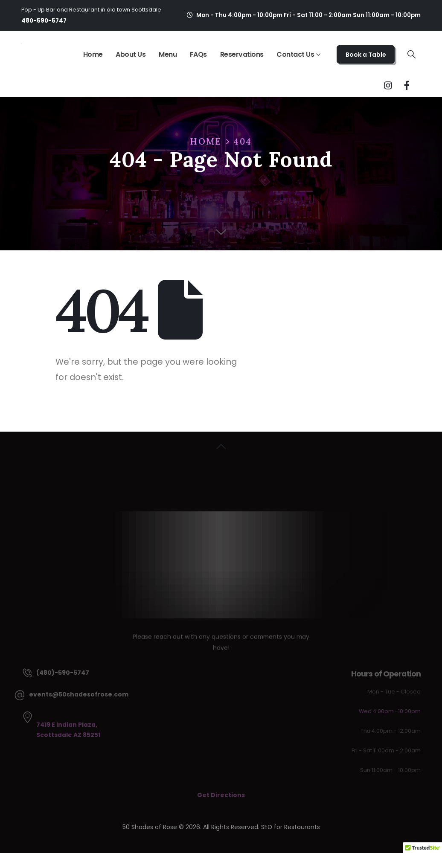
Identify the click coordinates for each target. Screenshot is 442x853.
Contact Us (295, 54)
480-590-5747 (44, 21)
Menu (168, 54)
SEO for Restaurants (290, 827)
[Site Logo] (21, 43)
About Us (130, 54)
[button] (411, 54)
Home (93, 54)
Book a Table (366, 54)
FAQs (198, 54)
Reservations (242, 54)
